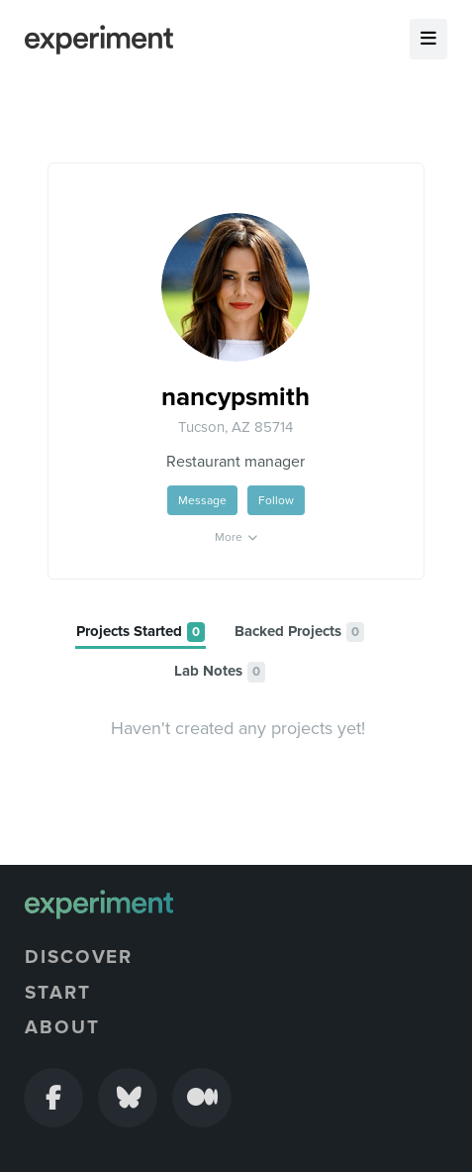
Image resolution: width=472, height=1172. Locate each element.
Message (202, 500)
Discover (79, 957)
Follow (276, 500)
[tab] (140, 632)
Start (58, 993)
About (62, 1027)
